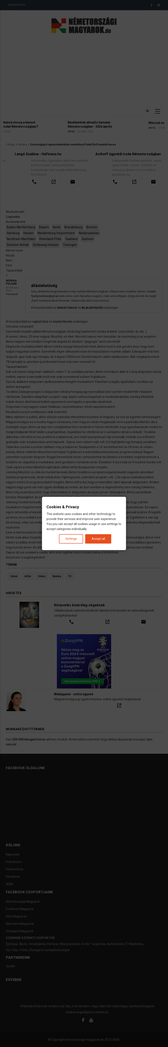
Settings (71, 539)
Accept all (98, 539)
